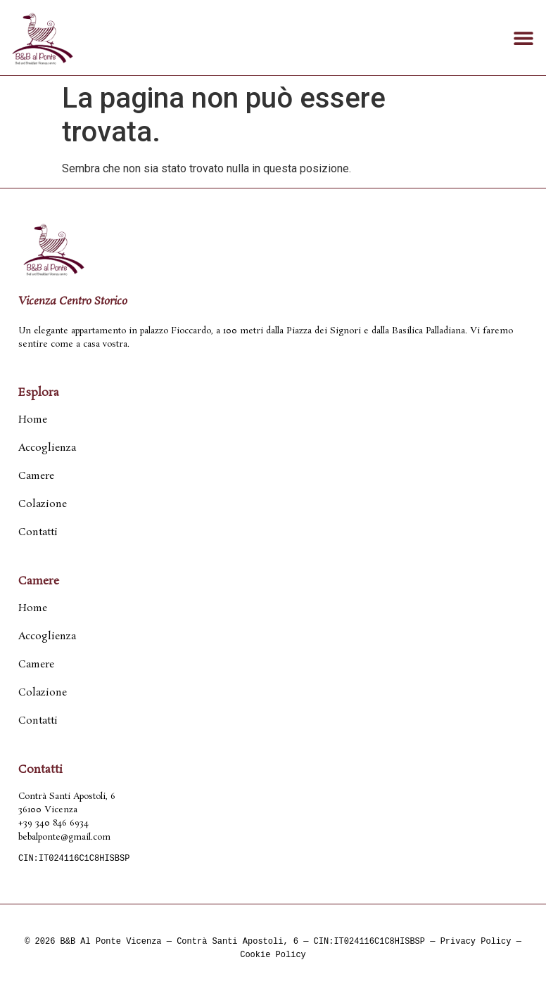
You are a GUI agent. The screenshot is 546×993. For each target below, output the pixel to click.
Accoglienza (47, 448)
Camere (36, 476)
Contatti (38, 532)
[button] (523, 37)
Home (32, 420)
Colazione (42, 504)
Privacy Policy (476, 942)
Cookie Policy (273, 955)
